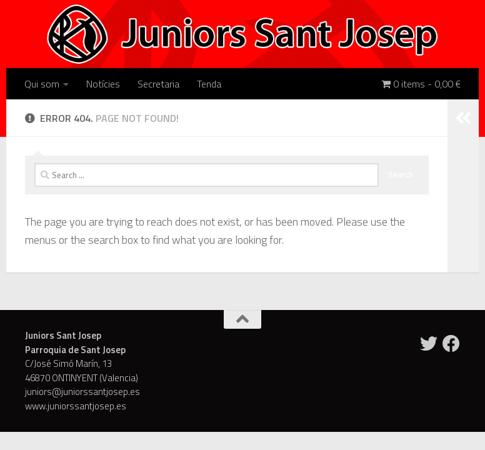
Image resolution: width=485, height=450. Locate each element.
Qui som (41, 83)
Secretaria (158, 83)
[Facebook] (451, 343)
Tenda (209, 83)
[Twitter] (429, 343)
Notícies (103, 83)
